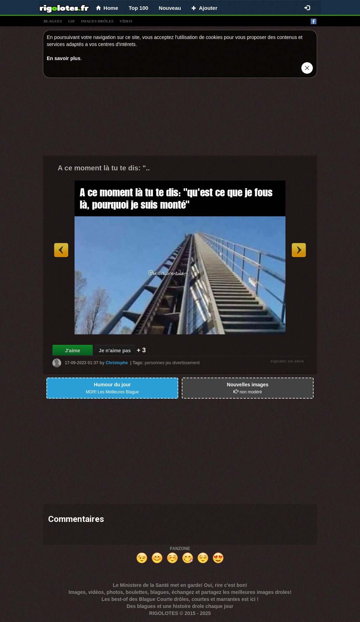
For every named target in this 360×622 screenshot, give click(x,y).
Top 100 (138, 8)
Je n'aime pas (115, 350)
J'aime (72, 350)
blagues (53, 21)
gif (71, 21)
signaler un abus (287, 361)
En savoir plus (64, 58)
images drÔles (97, 21)
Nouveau (170, 8)
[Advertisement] (180, 118)
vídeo (126, 21)
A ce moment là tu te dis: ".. (104, 168)
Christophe (116, 362)
